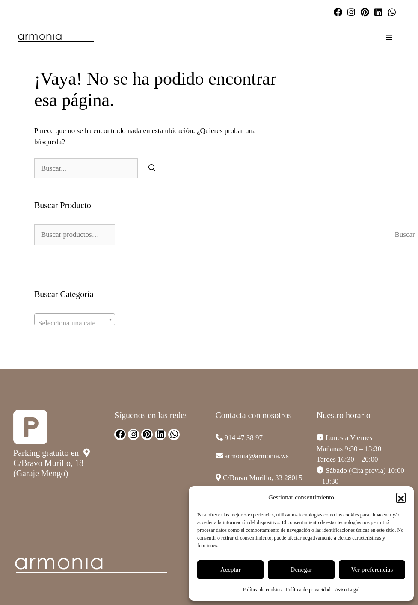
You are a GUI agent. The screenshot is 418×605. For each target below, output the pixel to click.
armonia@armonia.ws (257, 456)
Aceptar (230, 569)
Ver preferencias (372, 569)
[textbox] (75, 323)
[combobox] (74, 319)
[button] (401, 497)
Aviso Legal (347, 590)
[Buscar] (152, 168)
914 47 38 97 (244, 438)
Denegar (301, 569)
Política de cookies (262, 590)
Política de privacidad (308, 590)
